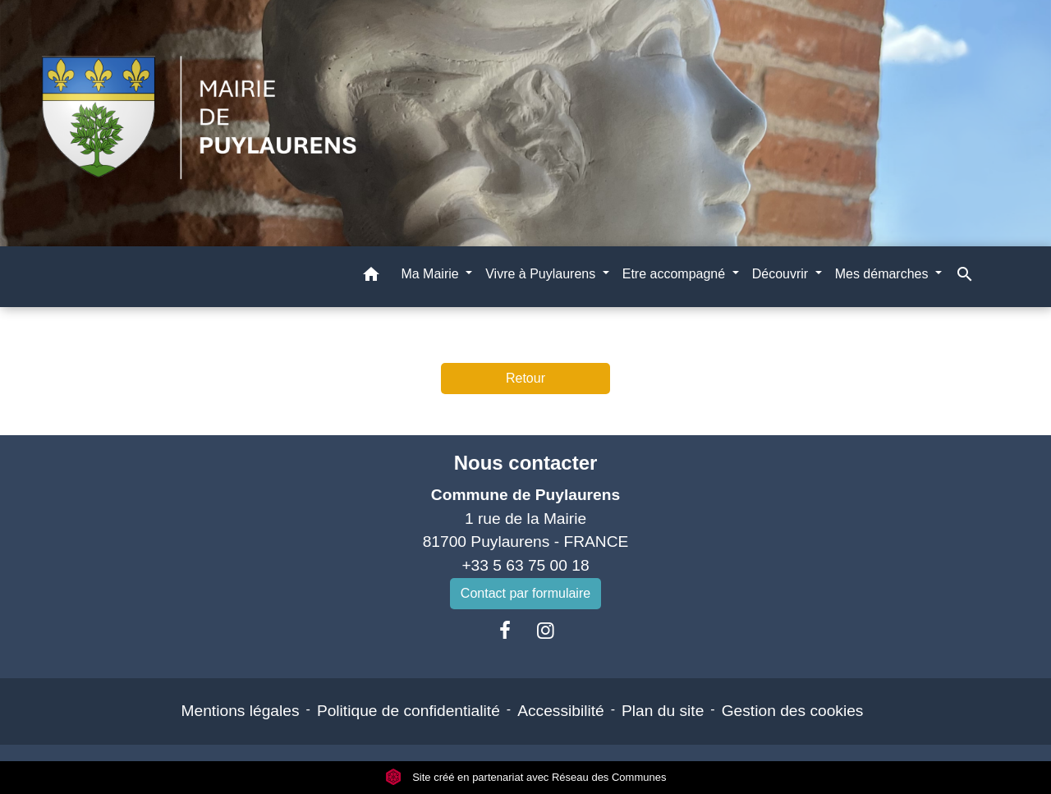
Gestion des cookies (793, 710)
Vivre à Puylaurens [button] (542, 274)
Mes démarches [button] (883, 274)
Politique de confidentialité (408, 710)
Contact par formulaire (525, 593)
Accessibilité (560, 710)
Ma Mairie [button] (431, 274)
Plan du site (663, 710)
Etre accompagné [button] (675, 274)
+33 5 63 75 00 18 (525, 565)
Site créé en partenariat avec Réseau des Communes (526, 777)
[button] (371, 277)
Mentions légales (240, 710)
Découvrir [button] (782, 274)
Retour (525, 378)
